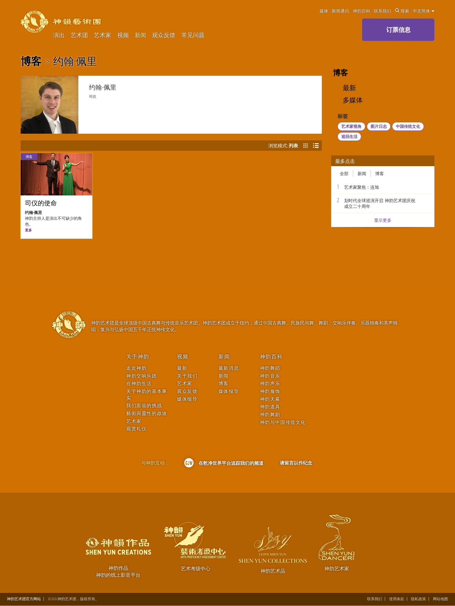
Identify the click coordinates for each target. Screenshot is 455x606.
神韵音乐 (270, 375)
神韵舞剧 (270, 414)
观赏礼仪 (136, 428)
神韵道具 (270, 406)
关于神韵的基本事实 (146, 394)
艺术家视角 (351, 126)
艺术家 (102, 35)
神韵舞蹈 (270, 368)
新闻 (140, 35)
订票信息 (398, 30)
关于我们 (187, 375)
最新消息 (229, 368)
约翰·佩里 (75, 61)
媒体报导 (187, 399)
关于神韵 (137, 357)
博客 (31, 61)
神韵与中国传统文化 (283, 422)
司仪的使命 (41, 203)
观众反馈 (163, 35)
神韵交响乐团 (141, 375)
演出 (59, 35)
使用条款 (396, 599)
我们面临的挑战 (144, 405)
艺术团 (79, 35)
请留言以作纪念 (296, 463)
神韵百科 (361, 10)
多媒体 (353, 100)
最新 (349, 88)
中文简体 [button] (423, 10)
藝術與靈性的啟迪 (146, 413)
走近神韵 (136, 368)
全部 (344, 173)
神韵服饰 (270, 391)
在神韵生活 (139, 383)
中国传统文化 (408, 126)
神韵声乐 (270, 383)
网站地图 (440, 599)
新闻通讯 (340, 10)
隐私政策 (418, 599)
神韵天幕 (270, 399)
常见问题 (193, 35)
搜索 (402, 10)
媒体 (323, 10)
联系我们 (382, 10)
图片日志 (379, 126)
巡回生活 (349, 136)
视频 (123, 35)
